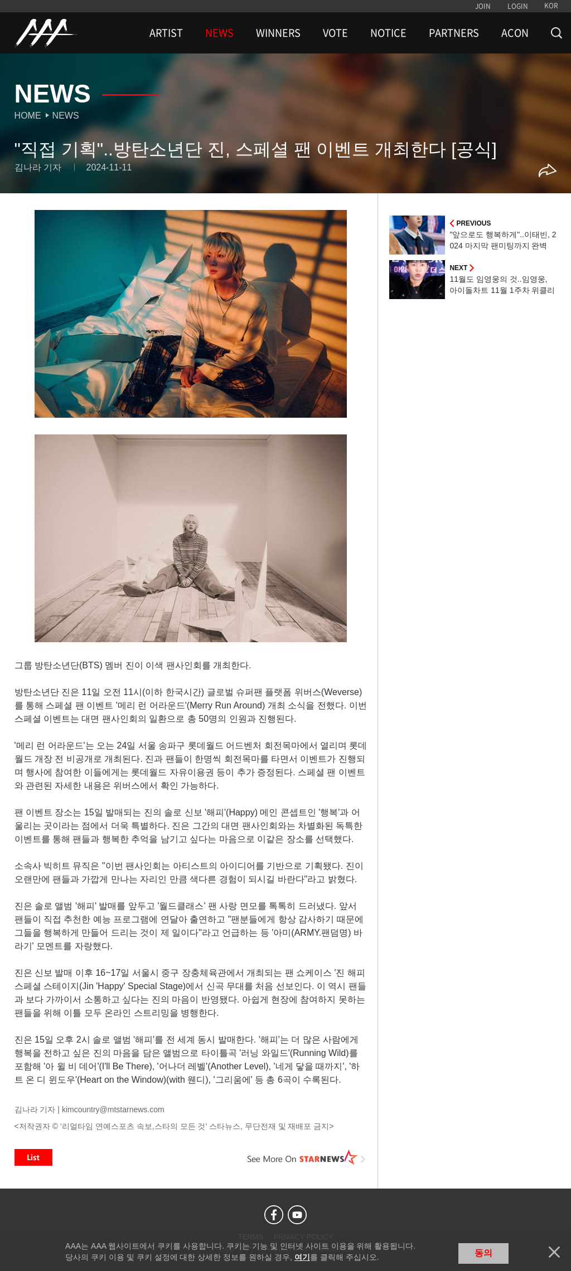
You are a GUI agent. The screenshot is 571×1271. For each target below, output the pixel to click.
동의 (483, 1253)
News (65, 115)
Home (27, 115)
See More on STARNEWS (306, 1157)
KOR (551, 5)
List (33, 1157)
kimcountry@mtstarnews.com (113, 1109)
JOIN (483, 6)
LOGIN (517, 6)
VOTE (335, 33)
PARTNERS (454, 33)
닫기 (554, 1252)
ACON (515, 33)
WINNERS (278, 33)
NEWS (219, 33)
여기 (302, 1257)
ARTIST (166, 33)
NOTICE (388, 33)
